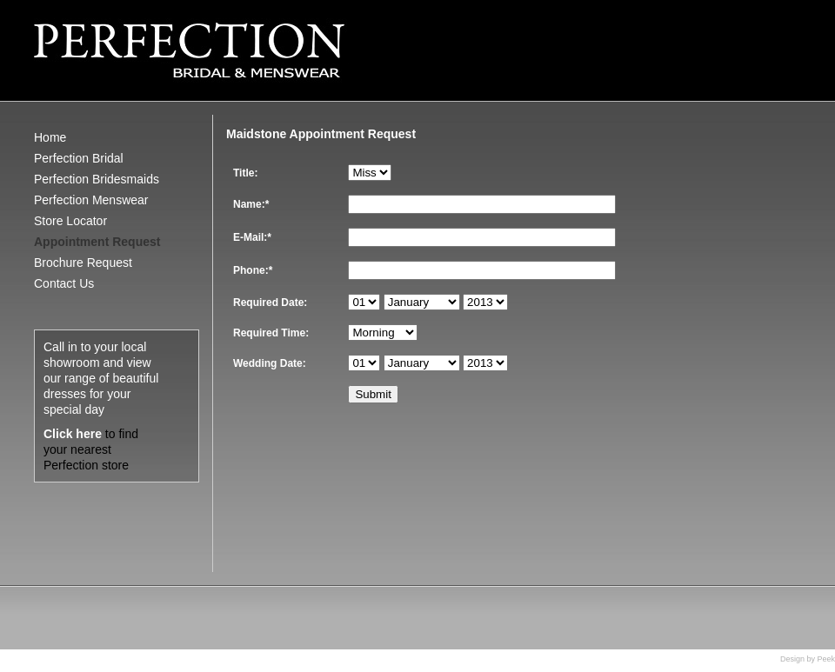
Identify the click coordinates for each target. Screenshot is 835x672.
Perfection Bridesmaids (96, 179)
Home (50, 137)
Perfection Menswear (91, 200)
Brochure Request (83, 262)
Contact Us (64, 283)
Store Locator (70, 221)
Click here (72, 434)
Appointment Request (97, 242)
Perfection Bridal (79, 158)
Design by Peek (807, 659)
